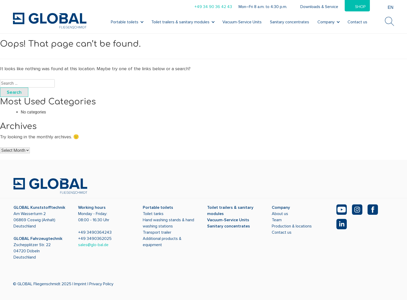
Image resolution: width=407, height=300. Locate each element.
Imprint (80, 284)
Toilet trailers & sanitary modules (180, 22)
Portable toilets (124, 22)
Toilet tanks (153, 213)
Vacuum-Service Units (242, 22)
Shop (360, 6)
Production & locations (292, 226)
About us (280, 213)
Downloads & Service (319, 6)
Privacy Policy (101, 284)
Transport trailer (157, 232)
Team (277, 220)
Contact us (357, 22)
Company (326, 22)
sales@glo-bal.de (93, 244)
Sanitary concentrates (289, 22)
